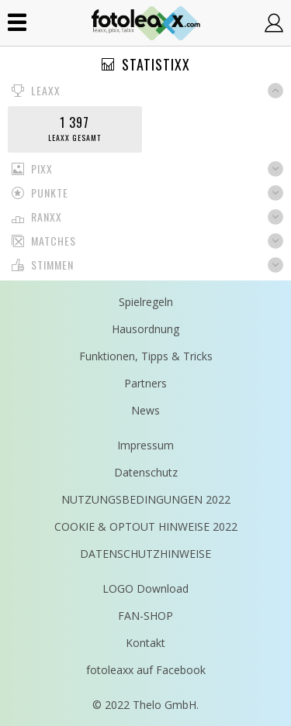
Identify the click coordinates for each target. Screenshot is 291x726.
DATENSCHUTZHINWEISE (145, 553)
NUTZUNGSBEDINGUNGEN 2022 (145, 499)
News (145, 410)
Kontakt (145, 642)
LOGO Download (145, 588)
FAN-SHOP (145, 615)
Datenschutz (146, 472)
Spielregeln (146, 301)
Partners (145, 383)
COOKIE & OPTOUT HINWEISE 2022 (145, 526)
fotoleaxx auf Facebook (146, 669)
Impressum (145, 445)
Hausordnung (145, 329)
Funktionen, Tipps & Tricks (146, 356)
